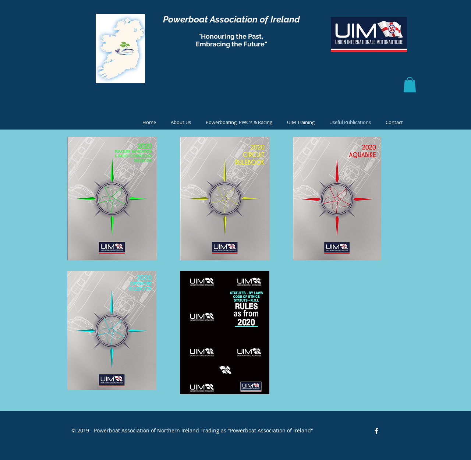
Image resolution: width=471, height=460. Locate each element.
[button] (409, 84)
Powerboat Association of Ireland (231, 19)
